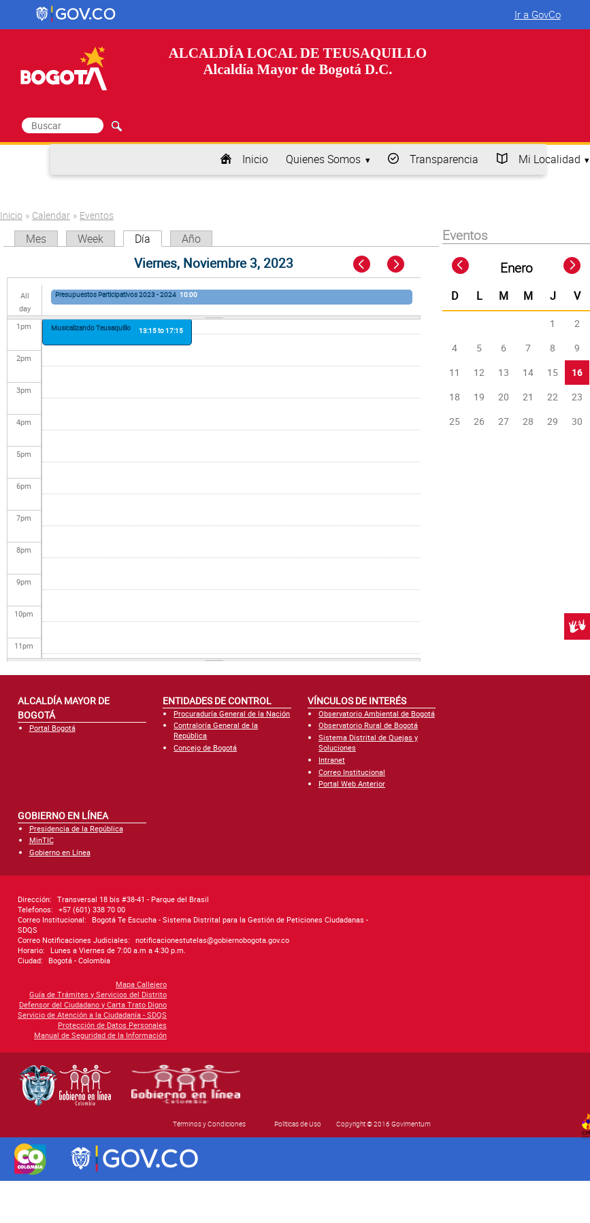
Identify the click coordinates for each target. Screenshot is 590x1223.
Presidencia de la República (76, 828)
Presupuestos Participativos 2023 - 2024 (115, 294)
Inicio (255, 159)
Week (90, 238)
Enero (516, 268)
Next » (403, 265)
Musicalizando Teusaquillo (91, 327)
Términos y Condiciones (209, 1124)
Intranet (331, 760)
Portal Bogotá (52, 728)
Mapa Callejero (57, 984)
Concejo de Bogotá (205, 747)
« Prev (363, 265)
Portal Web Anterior (351, 783)
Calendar (51, 215)
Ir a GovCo (537, 14)
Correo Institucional (351, 772)
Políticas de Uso (297, 1124)
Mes (36, 238)
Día (148, 238)
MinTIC (41, 840)
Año (191, 238)
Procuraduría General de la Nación (232, 713)
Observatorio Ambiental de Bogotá (376, 713)
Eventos (97, 215)
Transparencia (444, 159)
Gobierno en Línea (60, 852)
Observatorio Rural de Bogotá (368, 725)
